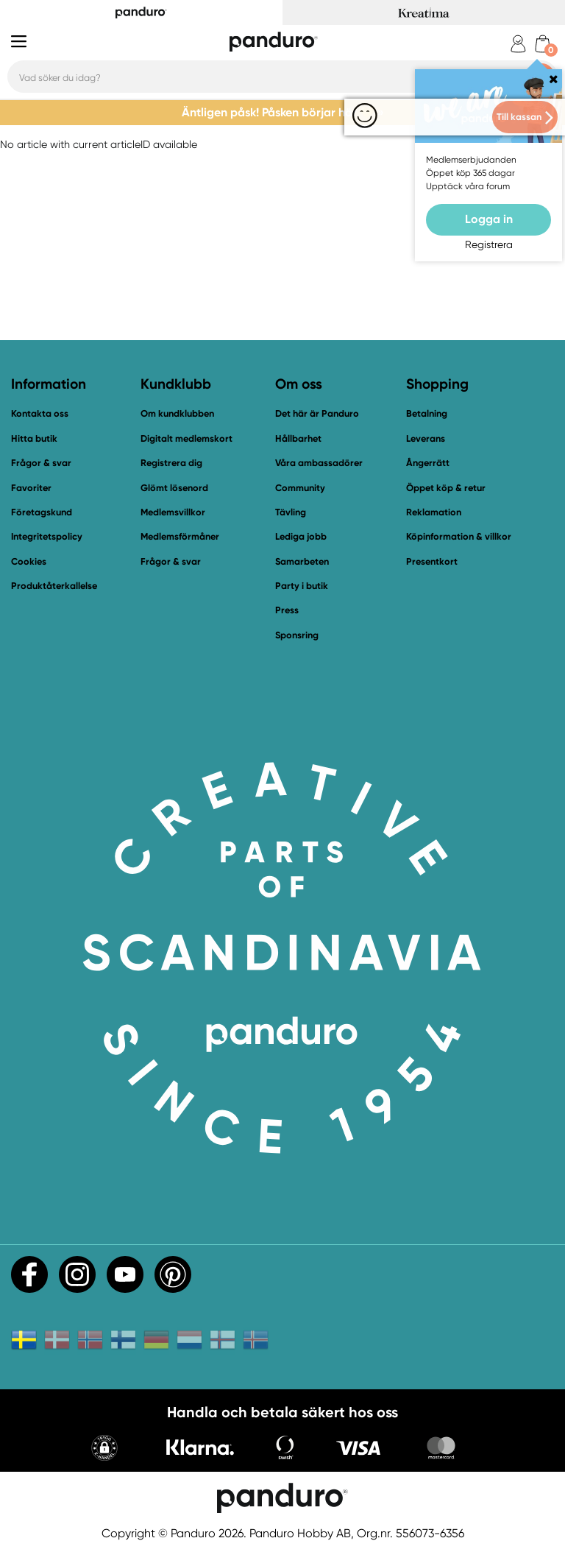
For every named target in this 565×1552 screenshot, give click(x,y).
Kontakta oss (39, 413)
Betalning (426, 413)
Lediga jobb (301, 536)
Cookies (28, 562)
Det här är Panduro (317, 413)
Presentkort (432, 561)
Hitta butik (34, 438)
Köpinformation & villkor (458, 536)
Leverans (425, 438)
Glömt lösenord (174, 487)
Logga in (489, 219)
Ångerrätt (427, 462)
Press (287, 609)
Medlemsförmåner (180, 536)
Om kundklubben (177, 413)
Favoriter (31, 487)
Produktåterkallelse (54, 585)
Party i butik (301, 585)
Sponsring (297, 635)
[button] (104, 1449)
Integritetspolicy (46, 536)
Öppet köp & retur (446, 487)
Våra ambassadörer (319, 462)
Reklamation (433, 512)
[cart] (542, 44)
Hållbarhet (298, 438)
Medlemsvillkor (173, 512)
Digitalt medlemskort (186, 438)
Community (300, 487)
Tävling (290, 512)
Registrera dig (171, 462)
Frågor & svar (41, 462)
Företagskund (41, 512)
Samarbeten (302, 561)
